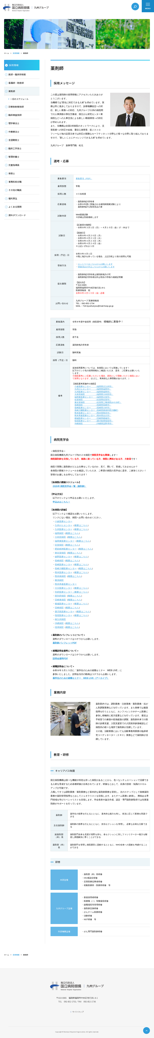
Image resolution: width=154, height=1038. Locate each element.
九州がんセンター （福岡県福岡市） (92, 389)
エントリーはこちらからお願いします (95, 264)
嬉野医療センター (63, 557)
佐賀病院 (59, 545)
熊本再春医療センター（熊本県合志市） (92, 415)
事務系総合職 (15, 181)
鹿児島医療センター (64, 611)
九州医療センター (63, 529)
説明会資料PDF (60, 658)
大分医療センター (63, 588)
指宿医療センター (63, 615)
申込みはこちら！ (61, 502)
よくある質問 (15, 206)
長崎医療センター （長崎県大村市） (92, 407)
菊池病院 (59, 580)
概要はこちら (81, 525)
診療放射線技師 (16, 106)
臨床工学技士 (15, 148)
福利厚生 (12, 198)
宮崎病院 (59, 608)
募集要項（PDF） (84, 178)
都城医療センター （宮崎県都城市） (92, 418)
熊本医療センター (63, 572)
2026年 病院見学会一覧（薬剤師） (69, 486)
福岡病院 (59, 533)
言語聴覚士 (13, 140)
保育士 (11, 173)
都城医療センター (63, 604)
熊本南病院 (60, 576)
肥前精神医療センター (66, 549)
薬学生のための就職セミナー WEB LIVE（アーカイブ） (81, 678)
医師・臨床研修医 (17, 74)
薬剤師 (11, 91)
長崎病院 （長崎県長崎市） (92, 405)
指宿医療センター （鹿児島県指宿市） (93, 421)
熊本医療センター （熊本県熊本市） (92, 413)
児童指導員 (13, 165)
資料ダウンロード (17, 215)
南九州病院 (60, 619)
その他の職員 (15, 190)
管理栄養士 (13, 156)
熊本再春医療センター (66, 584)
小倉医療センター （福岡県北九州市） (93, 386)
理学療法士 (13, 123)
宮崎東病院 (60, 600)
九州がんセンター (63, 525)
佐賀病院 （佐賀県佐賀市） (92, 399)
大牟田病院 (60, 537)
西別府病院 (60, 596)
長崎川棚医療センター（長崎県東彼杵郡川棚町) (96, 410)
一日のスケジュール (19, 99)
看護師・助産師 (16, 82)
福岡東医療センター (64, 541)
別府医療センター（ (64, 592)
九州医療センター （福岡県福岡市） (92, 392)
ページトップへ (146, 1030)
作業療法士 (13, 131)
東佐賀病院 (60, 553)
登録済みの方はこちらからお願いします (96, 267)
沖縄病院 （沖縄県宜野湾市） (93, 423)
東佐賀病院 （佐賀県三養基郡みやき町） (97, 402)
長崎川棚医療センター (66, 568)
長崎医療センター (63, 564)
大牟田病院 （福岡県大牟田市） (93, 394)
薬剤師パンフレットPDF (65, 643)
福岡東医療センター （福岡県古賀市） (92, 397)
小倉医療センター (63, 521)
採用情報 (16, 53)
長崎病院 (59, 560)
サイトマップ (78, 1011)
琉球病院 (59, 627)
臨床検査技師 (15, 115)
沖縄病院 (59, 623)
